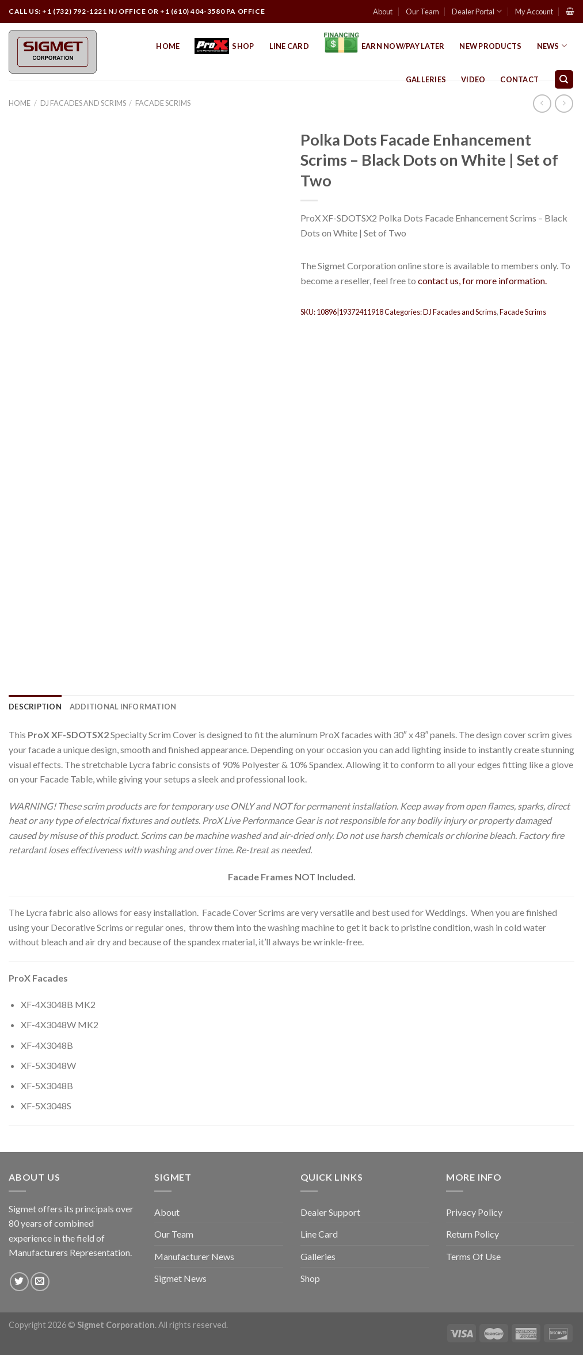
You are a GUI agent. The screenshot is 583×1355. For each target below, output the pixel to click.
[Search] (564, 79)
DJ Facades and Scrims (83, 103)
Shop (224, 46)
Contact (519, 79)
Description (35, 706)
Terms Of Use (473, 1256)
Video (473, 79)
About (383, 11)
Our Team (422, 11)
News (552, 45)
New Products (490, 46)
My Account (534, 11)
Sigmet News (180, 1278)
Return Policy (472, 1233)
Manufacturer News (194, 1256)
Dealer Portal (477, 11)
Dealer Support (330, 1212)
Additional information (123, 706)
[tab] (35, 706)
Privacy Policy (474, 1212)
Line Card (289, 46)
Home (168, 46)
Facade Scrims (162, 103)
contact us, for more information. (482, 280)
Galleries (426, 79)
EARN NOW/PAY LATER (384, 46)
